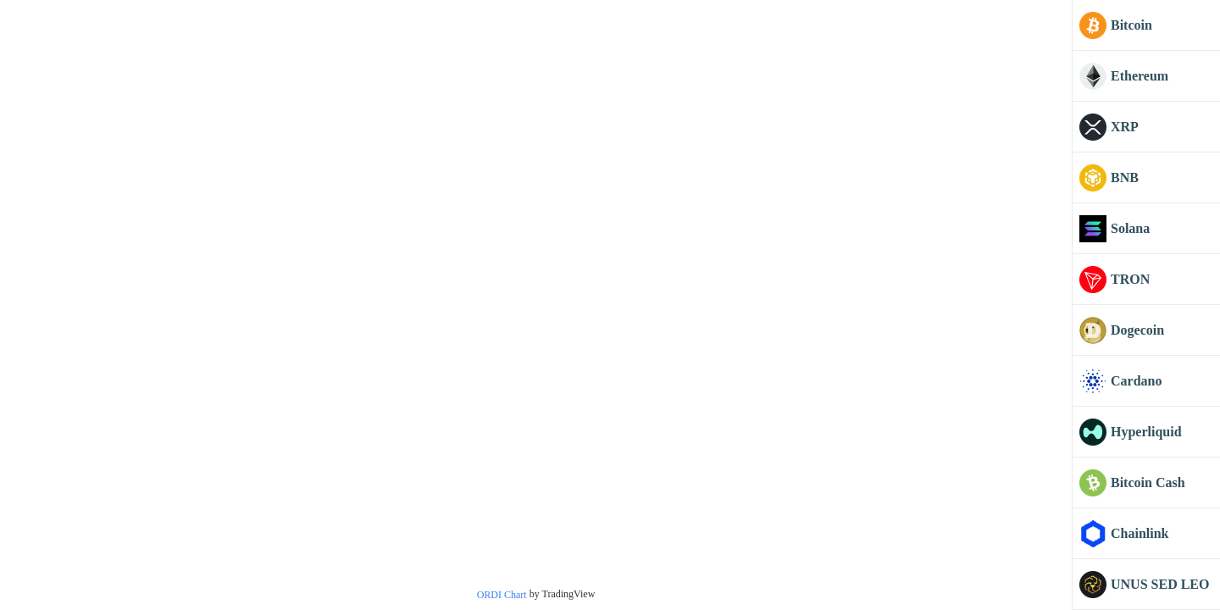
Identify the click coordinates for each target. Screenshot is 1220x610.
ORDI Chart (502, 595)
